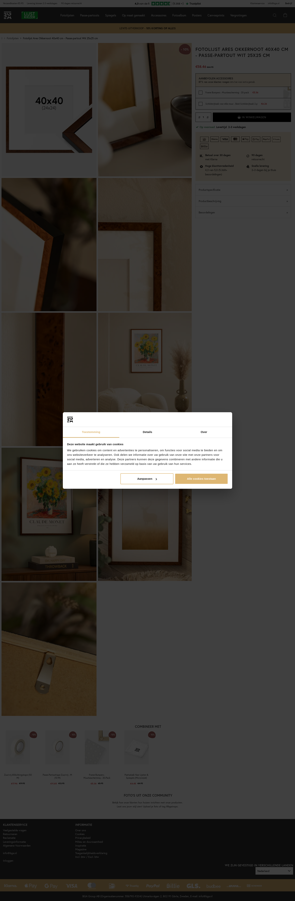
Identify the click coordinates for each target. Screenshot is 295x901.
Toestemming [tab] (91, 432)
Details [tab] (147, 432)
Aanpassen (147, 478)
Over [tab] (204, 432)
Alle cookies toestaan (201, 478)
